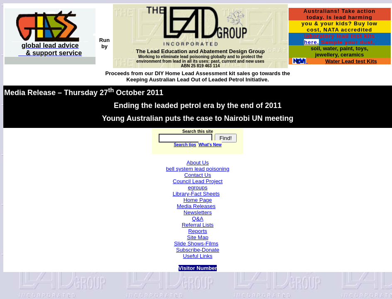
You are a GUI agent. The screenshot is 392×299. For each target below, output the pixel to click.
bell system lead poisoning (197, 169)
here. (311, 42)
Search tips (185, 144)
